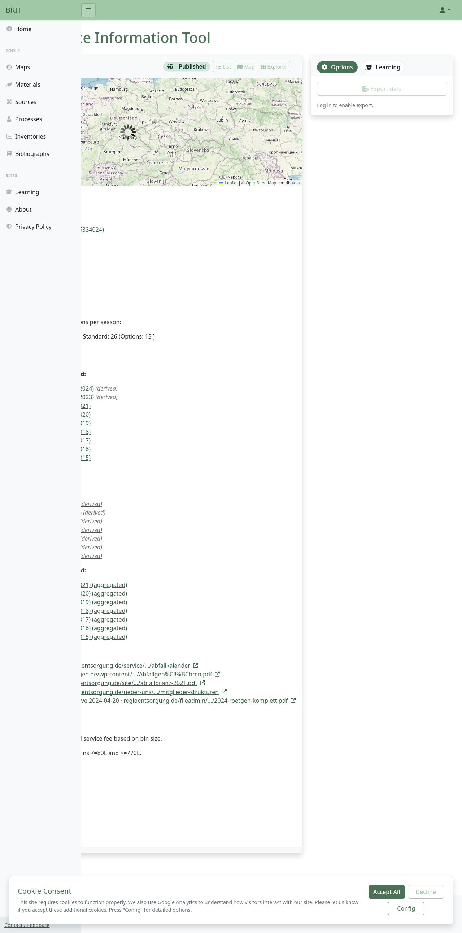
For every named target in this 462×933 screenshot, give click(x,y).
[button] (444, 10)
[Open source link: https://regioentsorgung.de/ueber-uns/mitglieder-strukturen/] (228, 692)
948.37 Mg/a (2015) (145, 556)
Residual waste (116, 276)
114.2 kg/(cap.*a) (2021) (140, 406)
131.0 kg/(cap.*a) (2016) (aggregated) (158, 628)
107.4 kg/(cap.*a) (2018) (140, 432)
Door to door (113, 253)
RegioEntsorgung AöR (125, 206)
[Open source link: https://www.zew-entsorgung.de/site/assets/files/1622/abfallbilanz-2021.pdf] (217, 683)
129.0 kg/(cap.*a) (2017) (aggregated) (158, 619)
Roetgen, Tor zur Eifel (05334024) (140, 230)
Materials (23, 84)
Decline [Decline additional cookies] (425, 892)
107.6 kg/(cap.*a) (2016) (140, 449)
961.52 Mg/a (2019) (145, 521)
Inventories (26, 136)
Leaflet (255, 183)
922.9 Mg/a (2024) (132, 487)
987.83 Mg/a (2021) (145, 504)
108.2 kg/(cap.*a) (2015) (140, 458)
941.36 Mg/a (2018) (145, 530)
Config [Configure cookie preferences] (406, 908)
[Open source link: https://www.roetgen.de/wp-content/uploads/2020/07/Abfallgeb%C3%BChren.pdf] (225, 674)
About (18, 209)
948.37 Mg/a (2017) (145, 538)
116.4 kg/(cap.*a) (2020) (140, 414)
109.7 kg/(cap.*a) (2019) (140, 423)
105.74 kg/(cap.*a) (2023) (153, 397)
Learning (22, 192)
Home (19, 29)
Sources (21, 102)
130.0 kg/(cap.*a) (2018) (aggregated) (158, 611)
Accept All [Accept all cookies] (386, 892)
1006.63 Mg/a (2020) (147, 512)
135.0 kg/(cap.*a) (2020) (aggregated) (158, 593)
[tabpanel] (395, 95)
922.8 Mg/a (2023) (132, 495)
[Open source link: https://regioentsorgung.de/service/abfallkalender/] (214, 665)
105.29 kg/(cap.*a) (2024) (153, 388)
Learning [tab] (410, 67)
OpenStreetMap (288, 183)
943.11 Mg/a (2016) (145, 547)
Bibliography (27, 154)
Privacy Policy (29, 227)
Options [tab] (364, 67)
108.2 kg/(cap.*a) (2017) (140, 440)
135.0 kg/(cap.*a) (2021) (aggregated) (158, 585)
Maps (18, 67)
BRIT (13, 10)
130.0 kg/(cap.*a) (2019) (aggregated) (158, 602)
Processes (24, 119)
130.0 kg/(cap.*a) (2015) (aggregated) (158, 637)
